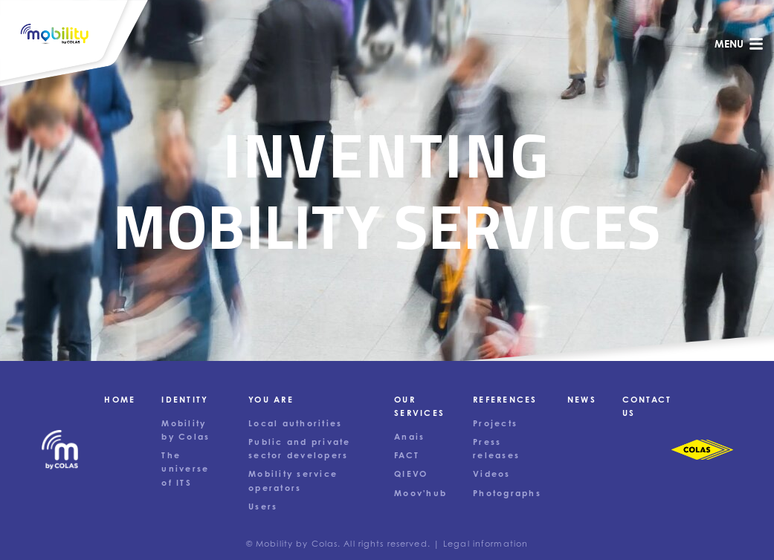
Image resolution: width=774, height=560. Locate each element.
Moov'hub (420, 493)
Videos (491, 474)
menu (739, 43)
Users (262, 506)
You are (271, 399)
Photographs (507, 493)
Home (119, 399)
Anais (409, 437)
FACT (406, 455)
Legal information (485, 543)
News (581, 399)
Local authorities (295, 423)
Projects (495, 423)
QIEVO (411, 474)
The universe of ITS (185, 468)
